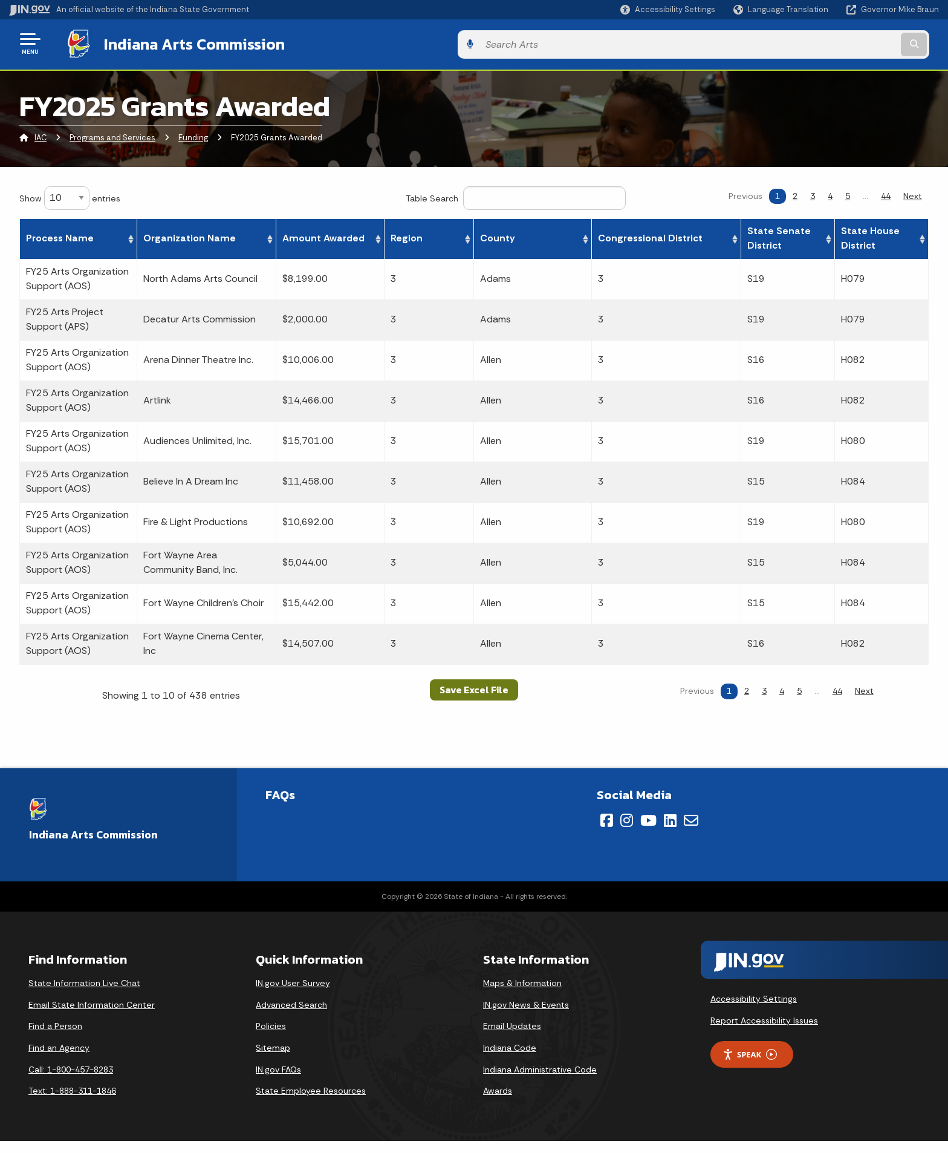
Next (912, 193)
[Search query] (831, 43)
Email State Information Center (91, 1002)
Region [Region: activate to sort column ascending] (551, 236)
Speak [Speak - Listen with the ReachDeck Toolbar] (749, 1052)
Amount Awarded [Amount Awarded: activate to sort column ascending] (473, 236)
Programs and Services (112, 136)
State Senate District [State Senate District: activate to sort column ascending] (796, 236)
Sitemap (273, 1045)
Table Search (516, 195)
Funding (193, 136)
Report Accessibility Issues (764, 1018)
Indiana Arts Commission (183, 42)
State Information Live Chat (84, 981)
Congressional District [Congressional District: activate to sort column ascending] (692, 236)
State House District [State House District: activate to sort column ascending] (880, 236)
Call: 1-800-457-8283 (70, 1067)
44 (886, 193)
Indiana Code (509, 1045)
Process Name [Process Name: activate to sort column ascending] (60, 236)
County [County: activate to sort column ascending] (605, 236)
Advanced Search (291, 1002)
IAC (40, 136)
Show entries (69, 195)
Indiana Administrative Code (540, 1067)
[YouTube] (648, 818)
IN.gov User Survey (293, 981)
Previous (745, 193)
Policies (271, 1024)
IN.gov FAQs (278, 1067)
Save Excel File (474, 688)
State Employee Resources (311, 1088)
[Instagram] (626, 818)
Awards (497, 1088)
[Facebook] (606, 818)
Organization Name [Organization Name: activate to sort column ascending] (195, 236)
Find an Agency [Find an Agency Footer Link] (58, 1045)
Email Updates (512, 1024)
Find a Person (55, 1024)
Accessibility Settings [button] (753, 996)
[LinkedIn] (670, 818)
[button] (667, 9)
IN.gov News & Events (526, 1002)
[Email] (691, 818)
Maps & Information (522, 981)
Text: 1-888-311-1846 (72, 1088)
